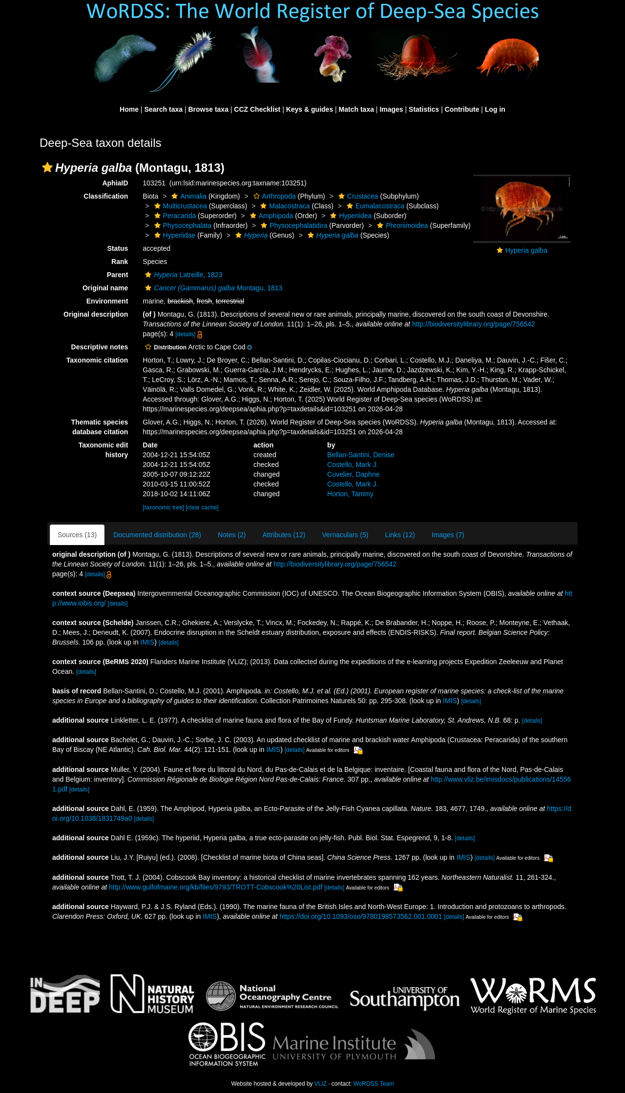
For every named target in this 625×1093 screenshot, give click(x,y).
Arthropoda (273, 196)
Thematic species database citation (99, 427)
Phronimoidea (401, 225)
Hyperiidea (350, 216)
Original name (105, 288)
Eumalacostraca (374, 206)
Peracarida (174, 216)
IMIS (148, 642)
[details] (185, 334)
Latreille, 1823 (182, 275)
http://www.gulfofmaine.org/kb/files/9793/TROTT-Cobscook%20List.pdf (215, 887)
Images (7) (448, 535)
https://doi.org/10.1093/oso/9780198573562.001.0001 (360, 916)
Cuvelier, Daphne (353, 474)
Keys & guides (309, 109)
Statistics (424, 109)
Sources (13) (77, 535)
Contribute (462, 109)
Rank (119, 261)
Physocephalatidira (292, 225)
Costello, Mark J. (352, 464)
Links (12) (400, 535)
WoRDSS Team (374, 1083)
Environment (107, 301)
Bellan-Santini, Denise (361, 455)
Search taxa (163, 109)
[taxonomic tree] (163, 507)
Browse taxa (208, 109)
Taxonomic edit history (103, 450)
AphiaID (115, 183)
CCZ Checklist (257, 109)
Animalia (188, 196)
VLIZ (320, 1083)
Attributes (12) (284, 535)
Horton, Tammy (350, 494)
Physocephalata (182, 225)
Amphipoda (270, 216)
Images (391, 109)
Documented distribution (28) (157, 535)
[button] (47, 167)
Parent (117, 275)
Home (129, 109)
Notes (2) (232, 535)
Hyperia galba (526, 250)
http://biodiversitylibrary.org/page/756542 (473, 324)
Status (117, 248)
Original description (95, 314)
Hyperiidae (174, 235)
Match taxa (356, 109)
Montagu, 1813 (212, 288)
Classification (105, 196)
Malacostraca (284, 206)
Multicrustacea (179, 206)
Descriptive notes (99, 347)
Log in (495, 109)
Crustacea (357, 196)
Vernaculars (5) (345, 535)
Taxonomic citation (97, 360)
